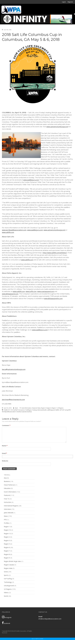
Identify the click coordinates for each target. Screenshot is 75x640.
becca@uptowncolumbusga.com (13, 369)
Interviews (7, 510)
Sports (6, 576)
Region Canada (9, 565)
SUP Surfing (8, 579)
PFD (5, 520)
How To (6, 499)
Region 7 (54, 408)
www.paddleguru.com (31, 180)
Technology (8, 583)
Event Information (26, 408)
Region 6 (48, 408)
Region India (8, 569)
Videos (6, 593)
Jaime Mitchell (8, 513)
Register (70, 2)
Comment (6, 425)
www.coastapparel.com (45, 291)
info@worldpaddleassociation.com (49, 619)
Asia (5, 478)
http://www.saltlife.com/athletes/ (55, 253)
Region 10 (7, 530)
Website (5, 461)
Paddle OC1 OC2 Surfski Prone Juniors (14, 410)
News (39, 408)
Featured (34, 408)
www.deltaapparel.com (10, 294)
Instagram (6, 616)
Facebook (6, 622)
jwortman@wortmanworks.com (13, 399)
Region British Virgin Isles (12, 562)
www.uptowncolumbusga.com (57, 127)
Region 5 (43, 408)
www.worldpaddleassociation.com (14, 230)
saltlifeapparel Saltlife (53, 410)
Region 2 (7, 537)
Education (7, 489)
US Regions (60, 408)
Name (4, 446)
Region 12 (7, 534)
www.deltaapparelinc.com (53, 298)
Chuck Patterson (9, 485)
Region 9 (7, 558)
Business (7, 482)
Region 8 (7, 555)
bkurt (16, 408)
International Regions (11, 506)
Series (6, 572)
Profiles (6, 523)
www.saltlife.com (8, 232)
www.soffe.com (31, 291)
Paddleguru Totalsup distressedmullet (36, 410)
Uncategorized (9, 586)
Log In (64, 2)
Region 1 (7, 527)
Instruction (7, 503)
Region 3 (7, 541)
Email (4, 453)
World (6, 596)
